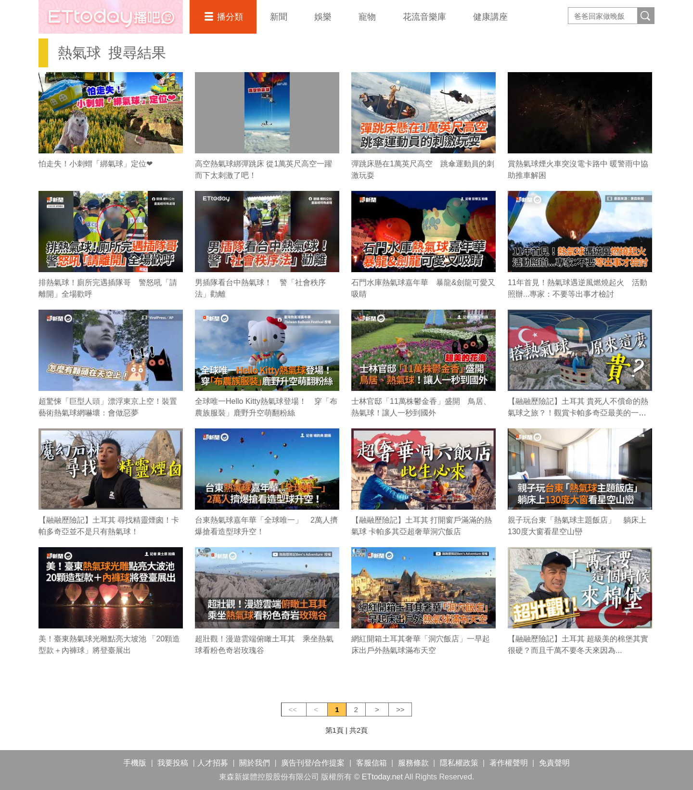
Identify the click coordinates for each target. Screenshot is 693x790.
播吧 (110, 17)
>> (400, 709)
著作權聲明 (508, 763)
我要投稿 (172, 763)
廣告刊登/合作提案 (313, 763)
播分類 (230, 17)
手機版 (134, 763)
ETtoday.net (382, 777)
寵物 (367, 17)
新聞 (278, 17)
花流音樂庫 (424, 17)
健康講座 (490, 17)
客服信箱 (371, 763)
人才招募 (212, 763)
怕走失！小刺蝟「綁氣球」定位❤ (95, 164)
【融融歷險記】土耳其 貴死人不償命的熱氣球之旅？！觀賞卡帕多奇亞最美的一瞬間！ (578, 412)
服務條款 (413, 763)
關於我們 (254, 763)
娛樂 (323, 17)
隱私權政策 (459, 763)
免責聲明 (554, 763)
